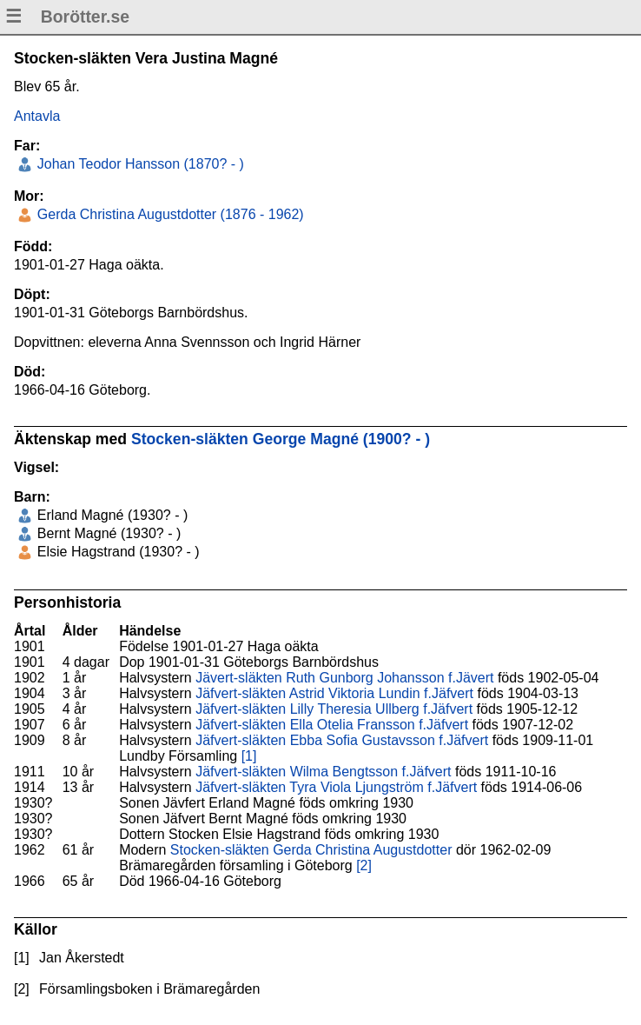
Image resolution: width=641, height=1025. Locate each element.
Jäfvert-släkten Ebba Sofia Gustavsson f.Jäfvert (341, 740)
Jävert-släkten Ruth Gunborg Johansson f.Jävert (344, 677)
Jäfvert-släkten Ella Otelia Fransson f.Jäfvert (331, 724)
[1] (249, 756)
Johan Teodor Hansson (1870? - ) (138, 163)
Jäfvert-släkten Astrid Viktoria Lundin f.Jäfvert (334, 693)
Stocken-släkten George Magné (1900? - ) (280, 439)
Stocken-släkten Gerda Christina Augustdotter (311, 849)
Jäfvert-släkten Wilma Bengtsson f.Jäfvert (323, 771)
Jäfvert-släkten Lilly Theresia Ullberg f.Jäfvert (333, 709)
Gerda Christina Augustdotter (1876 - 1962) (168, 214)
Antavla (37, 116)
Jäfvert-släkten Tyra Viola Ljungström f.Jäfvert (336, 787)
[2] (364, 865)
